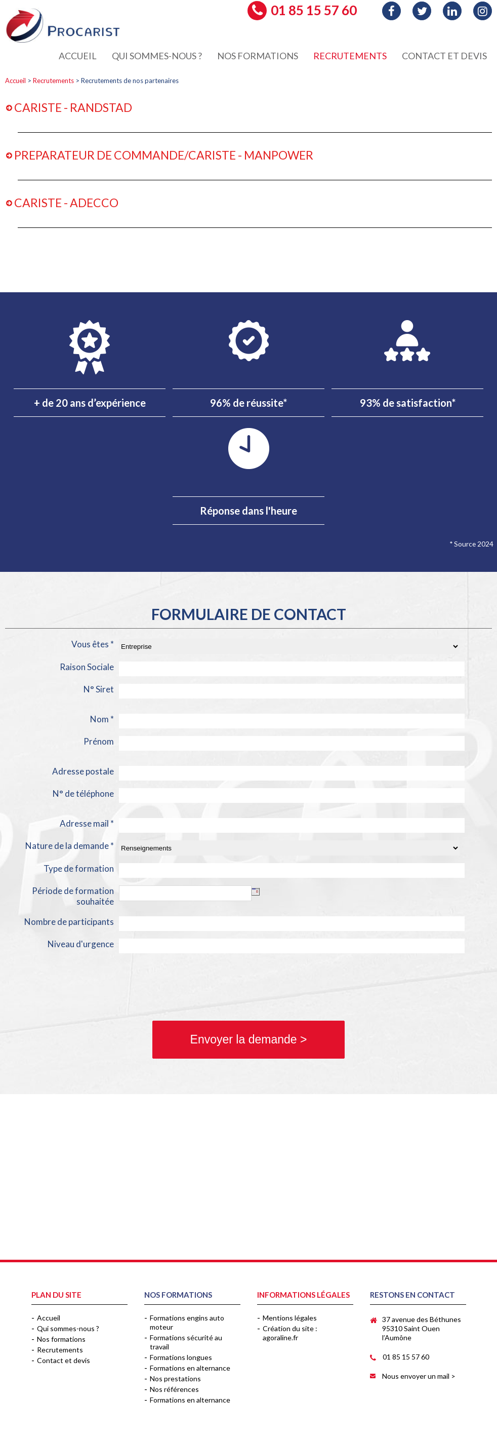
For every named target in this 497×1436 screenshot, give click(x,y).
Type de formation (79, 868)
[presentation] (82, 988)
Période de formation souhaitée (73, 896)
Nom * (102, 719)
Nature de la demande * (69, 845)
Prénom (99, 741)
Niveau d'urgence (81, 944)
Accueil (15, 80)
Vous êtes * (92, 644)
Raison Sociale (87, 667)
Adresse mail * (87, 823)
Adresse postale (83, 771)
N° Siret (99, 689)
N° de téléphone (83, 793)
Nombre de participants (69, 921)
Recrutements (53, 80)
